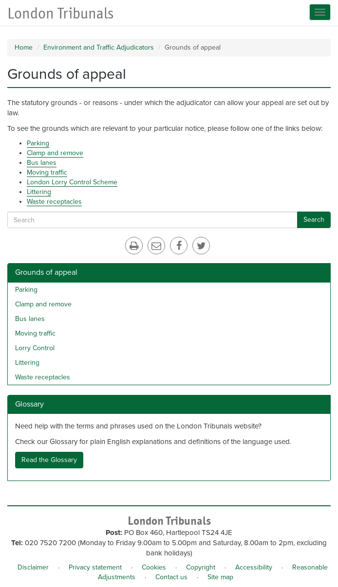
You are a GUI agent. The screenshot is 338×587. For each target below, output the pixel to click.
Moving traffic (47, 172)
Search (313, 219)
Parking (38, 143)
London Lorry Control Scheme (72, 182)
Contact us (171, 577)
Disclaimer (33, 567)
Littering (39, 192)
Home (24, 47)
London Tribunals (60, 13)
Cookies (154, 567)
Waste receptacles (54, 201)
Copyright (200, 567)
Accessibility (253, 567)
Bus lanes (41, 163)
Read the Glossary (49, 460)
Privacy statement (95, 567)
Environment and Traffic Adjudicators (98, 47)
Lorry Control (35, 348)
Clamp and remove (55, 153)
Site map (220, 577)
